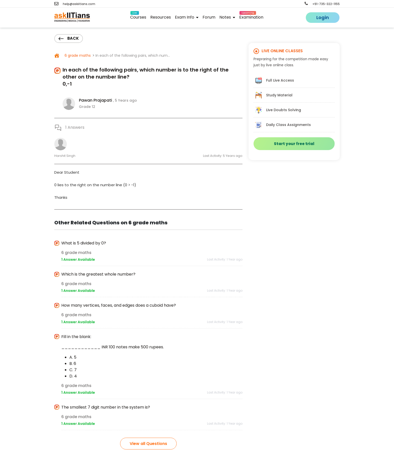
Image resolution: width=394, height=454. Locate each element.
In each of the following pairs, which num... (132, 55)
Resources (160, 17)
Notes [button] (227, 17)
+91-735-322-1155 (322, 4)
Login (322, 17)
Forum (209, 17)
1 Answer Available (78, 259)
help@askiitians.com (74, 4)
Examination (251, 16)
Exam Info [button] (187, 17)
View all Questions (148, 443)
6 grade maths (77, 55)
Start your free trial (294, 143)
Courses (138, 16)
